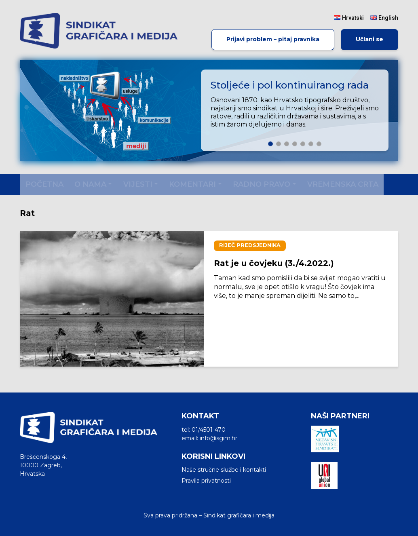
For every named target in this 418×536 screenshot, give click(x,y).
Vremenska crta (342, 184)
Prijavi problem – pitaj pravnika (272, 39)
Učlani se (369, 39)
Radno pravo (261, 184)
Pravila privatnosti (206, 480)
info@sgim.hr (218, 438)
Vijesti (137, 184)
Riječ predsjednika (250, 245)
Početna (44, 184)
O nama (90, 184)
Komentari (192, 184)
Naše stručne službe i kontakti (224, 469)
